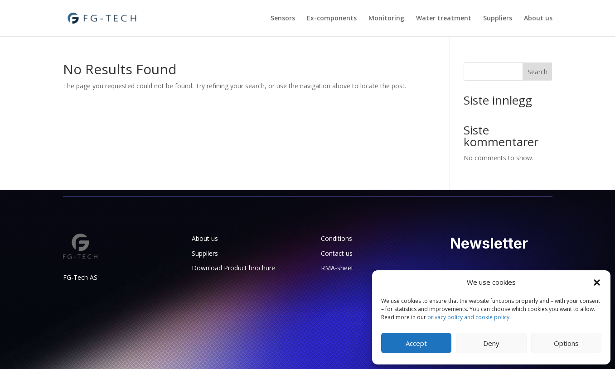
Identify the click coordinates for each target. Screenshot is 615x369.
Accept (416, 343)
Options (566, 343)
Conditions (336, 238)
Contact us (337, 253)
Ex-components (332, 18)
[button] (596, 282)
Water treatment (443, 18)
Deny (491, 343)
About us (538, 18)
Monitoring (386, 18)
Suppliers (497, 18)
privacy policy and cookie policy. (469, 317)
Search (537, 71)
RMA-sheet (337, 268)
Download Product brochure (233, 268)
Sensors (283, 18)
